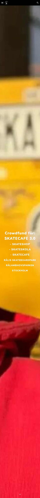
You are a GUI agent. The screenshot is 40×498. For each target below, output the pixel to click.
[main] (20, 252)
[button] (2, 2)
